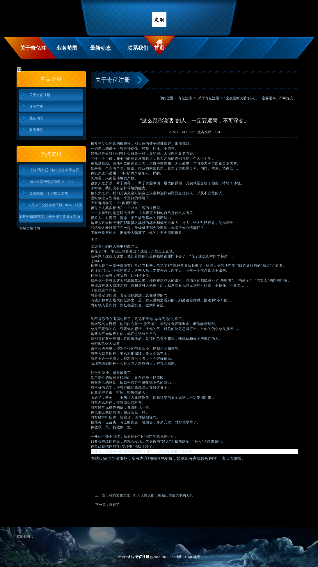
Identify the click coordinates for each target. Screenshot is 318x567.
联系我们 (137, 48)
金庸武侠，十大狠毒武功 (48, 193)
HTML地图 (191, 557)
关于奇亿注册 (31, 52)
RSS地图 (175, 557)
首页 (159, 48)
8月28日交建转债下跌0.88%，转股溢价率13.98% (50, 207)
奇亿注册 (185, 98)
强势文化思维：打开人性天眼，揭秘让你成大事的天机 (151, 495)
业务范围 (66, 48)
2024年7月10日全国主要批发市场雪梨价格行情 (49, 218)
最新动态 (100, 48)
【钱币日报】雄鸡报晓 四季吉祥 (54, 170)
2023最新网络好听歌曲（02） (52, 182)
